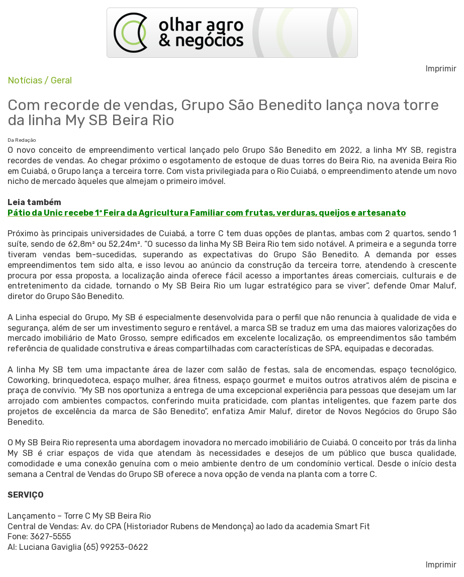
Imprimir (441, 68)
